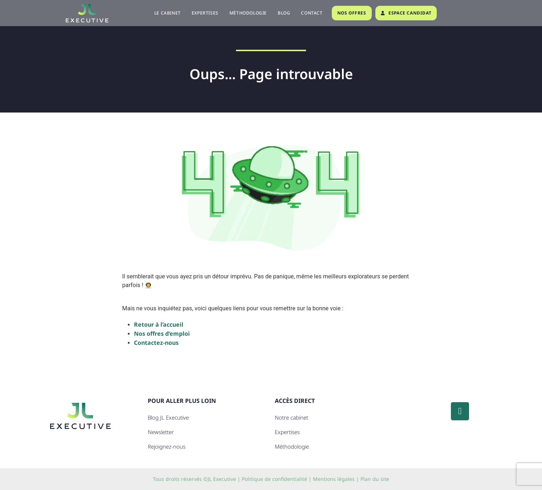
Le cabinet (167, 13)
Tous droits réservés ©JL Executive (194, 478)
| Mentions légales (332, 478)
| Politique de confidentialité (272, 478)
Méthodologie (248, 13)
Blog (284, 13)
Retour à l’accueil (158, 324)
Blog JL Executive (168, 417)
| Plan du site (372, 478)
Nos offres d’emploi (162, 334)
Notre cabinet (291, 417)
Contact (311, 13)
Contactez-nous (156, 343)
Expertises (205, 13)
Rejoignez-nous (167, 446)
